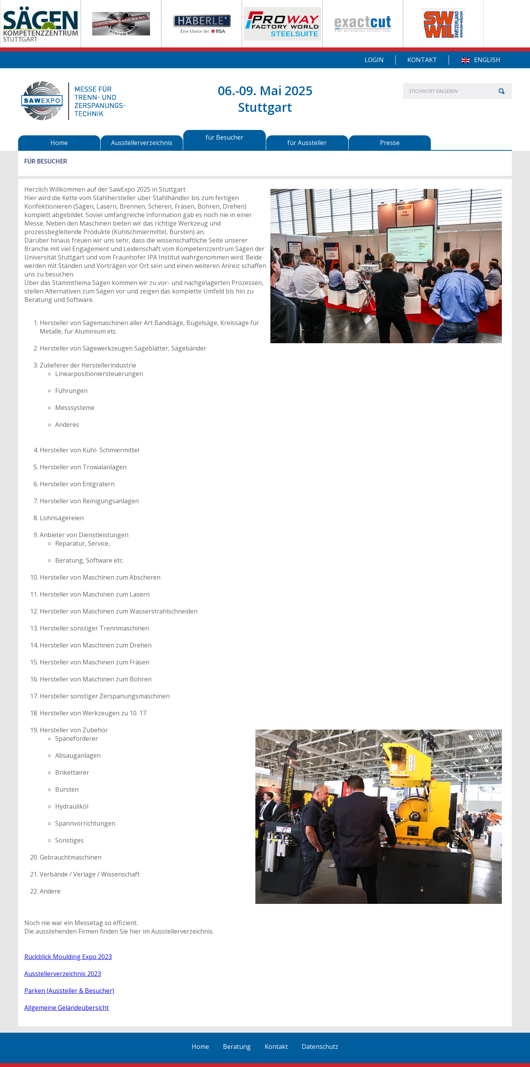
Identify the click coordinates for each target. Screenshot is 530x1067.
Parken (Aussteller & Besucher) (69, 990)
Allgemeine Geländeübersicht (66, 1007)
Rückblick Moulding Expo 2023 (68, 956)
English (487, 60)
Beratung (237, 1046)
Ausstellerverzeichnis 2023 (62, 973)
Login (374, 60)
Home (200, 1046)
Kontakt (422, 60)
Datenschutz (320, 1046)
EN (465, 60)
